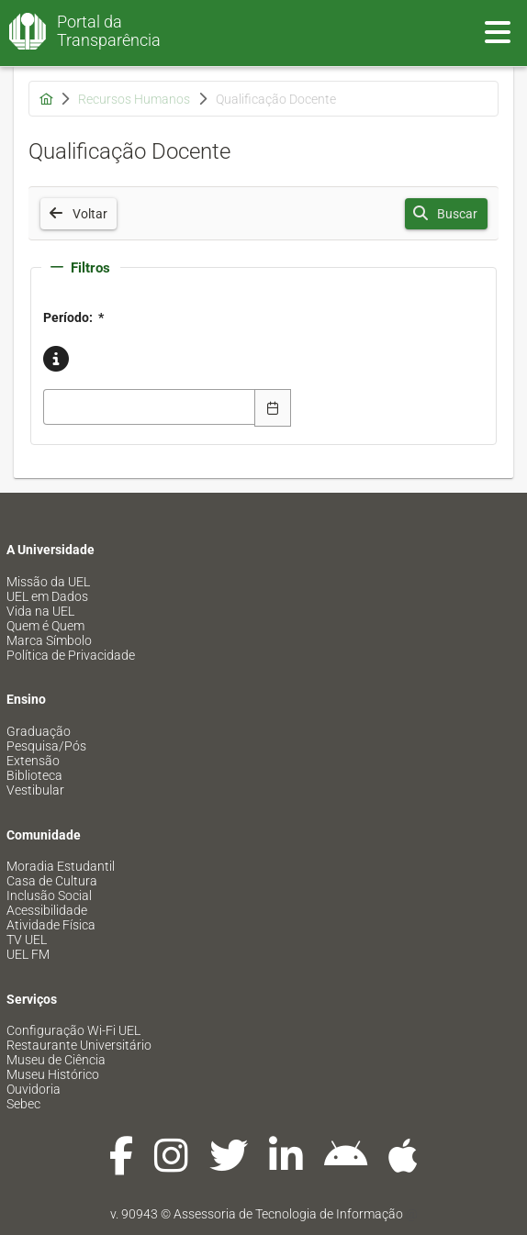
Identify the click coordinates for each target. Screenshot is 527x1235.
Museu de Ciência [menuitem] (56, 1059)
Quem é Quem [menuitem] (45, 625)
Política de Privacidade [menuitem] (70, 655)
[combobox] (149, 407)
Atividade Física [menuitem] (50, 925)
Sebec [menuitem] (23, 1103)
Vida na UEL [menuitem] (40, 611)
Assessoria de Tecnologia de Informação (288, 1214)
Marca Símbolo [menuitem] (49, 640)
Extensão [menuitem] (33, 760)
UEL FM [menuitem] (28, 954)
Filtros (80, 268)
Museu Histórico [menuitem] (52, 1074)
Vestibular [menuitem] (35, 790)
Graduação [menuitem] (38, 731)
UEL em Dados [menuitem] (47, 596)
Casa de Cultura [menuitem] (51, 880)
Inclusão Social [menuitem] (49, 895)
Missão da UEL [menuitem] (48, 581)
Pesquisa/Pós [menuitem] (46, 746)
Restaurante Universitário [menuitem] (78, 1045)
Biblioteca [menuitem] (34, 775)
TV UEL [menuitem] (26, 939)
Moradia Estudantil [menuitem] (60, 866)
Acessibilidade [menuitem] (46, 910)
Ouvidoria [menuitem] (33, 1089)
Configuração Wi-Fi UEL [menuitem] (73, 1030)
